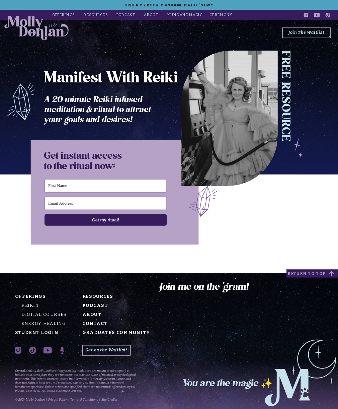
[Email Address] (106, 203)
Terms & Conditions (84, 400)
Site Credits (109, 400)
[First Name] (106, 185)
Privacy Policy (57, 400)
